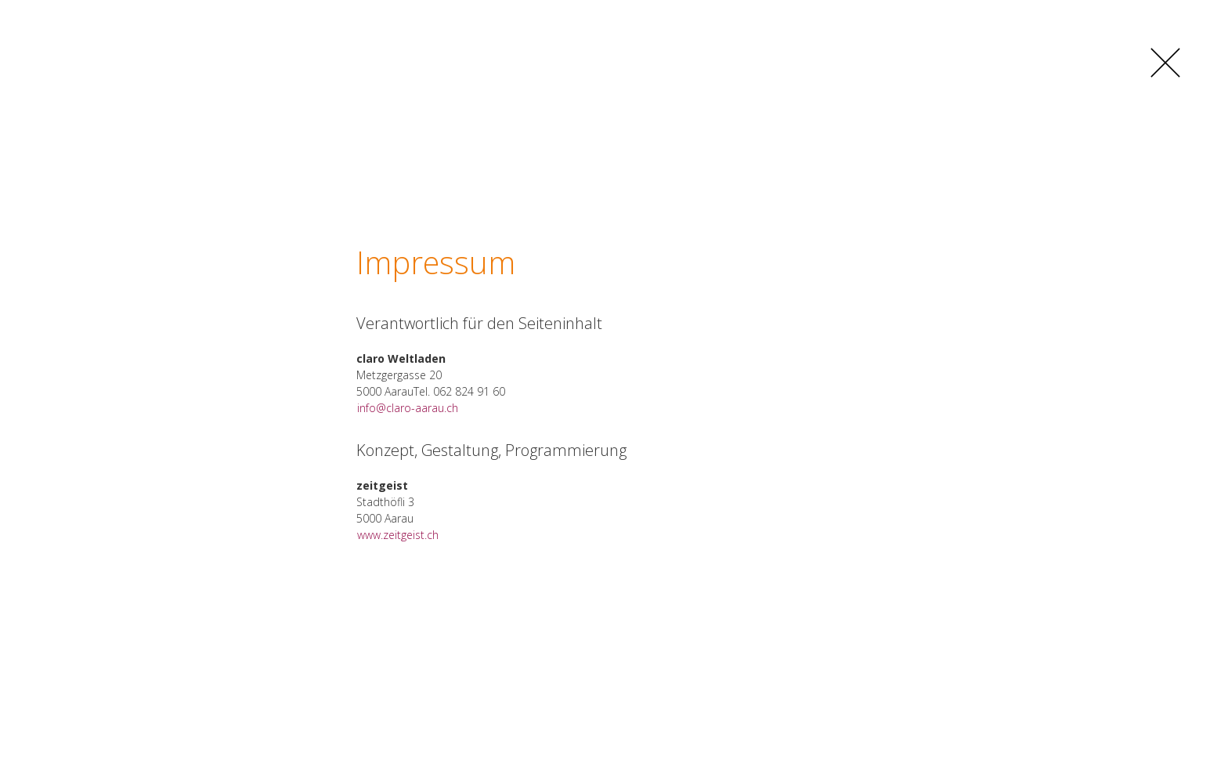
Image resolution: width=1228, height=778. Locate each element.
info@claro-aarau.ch (407, 407)
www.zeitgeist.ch (398, 534)
